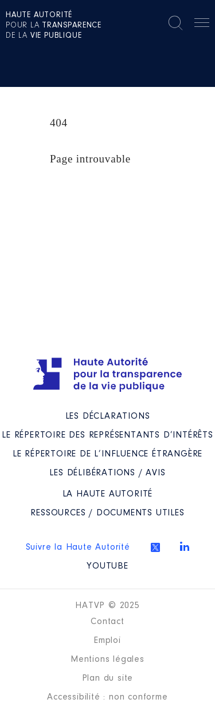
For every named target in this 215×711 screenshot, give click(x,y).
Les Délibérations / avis (107, 473)
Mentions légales (107, 659)
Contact (107, 621)
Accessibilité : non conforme (107, 697)
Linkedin (184, 546)
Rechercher (175, 22)
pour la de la (53, 25)
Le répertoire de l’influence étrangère (107, 454)
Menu (201, 24)
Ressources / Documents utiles (107, 513)
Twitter (155, 547)
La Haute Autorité (107, 494)
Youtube (107, 566)
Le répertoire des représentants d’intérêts (107, 435)
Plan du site (108, 678)
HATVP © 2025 (107, 605)
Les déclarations (107, 416)
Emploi (107, 640)
